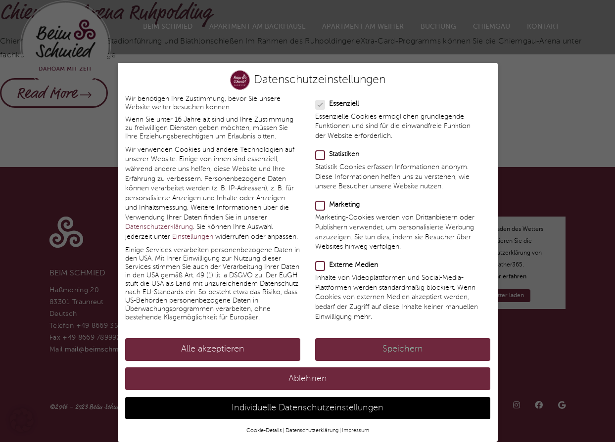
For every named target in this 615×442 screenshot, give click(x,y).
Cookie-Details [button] (264, 424)
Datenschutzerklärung (159, 221)
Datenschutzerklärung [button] (311, 424)
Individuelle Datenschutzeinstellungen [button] (307, 402)
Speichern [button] (402, 343)
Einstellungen (192, 230)
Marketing (338, 199)
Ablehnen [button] (307, 372)
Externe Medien (347, 259)
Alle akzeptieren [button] (212, 343)
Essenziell (337, 97)
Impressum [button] (355, 424)
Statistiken (337, 148)
